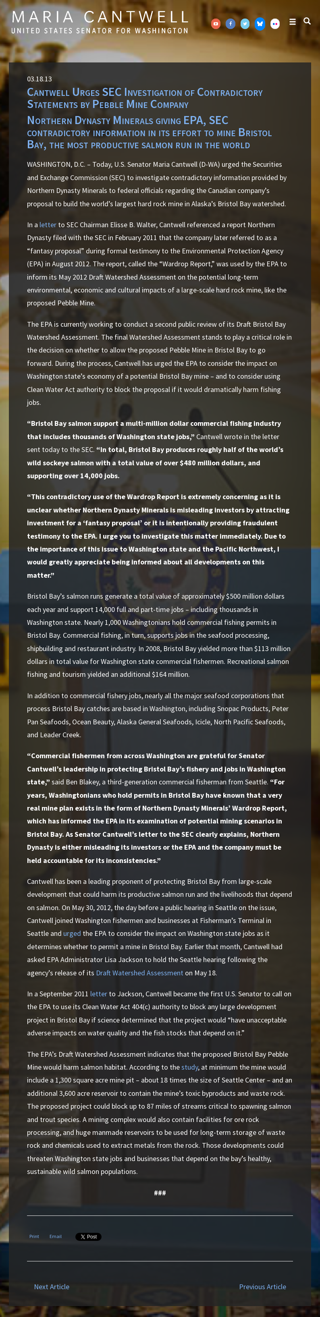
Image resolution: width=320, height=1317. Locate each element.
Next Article (51, 1286)
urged (72, 933)
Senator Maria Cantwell (99, 22)
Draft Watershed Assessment (139, 972)
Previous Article (262, 1286)
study (189, 1067)
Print (34, 1236)
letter (47, 224)
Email (56, 1236)
